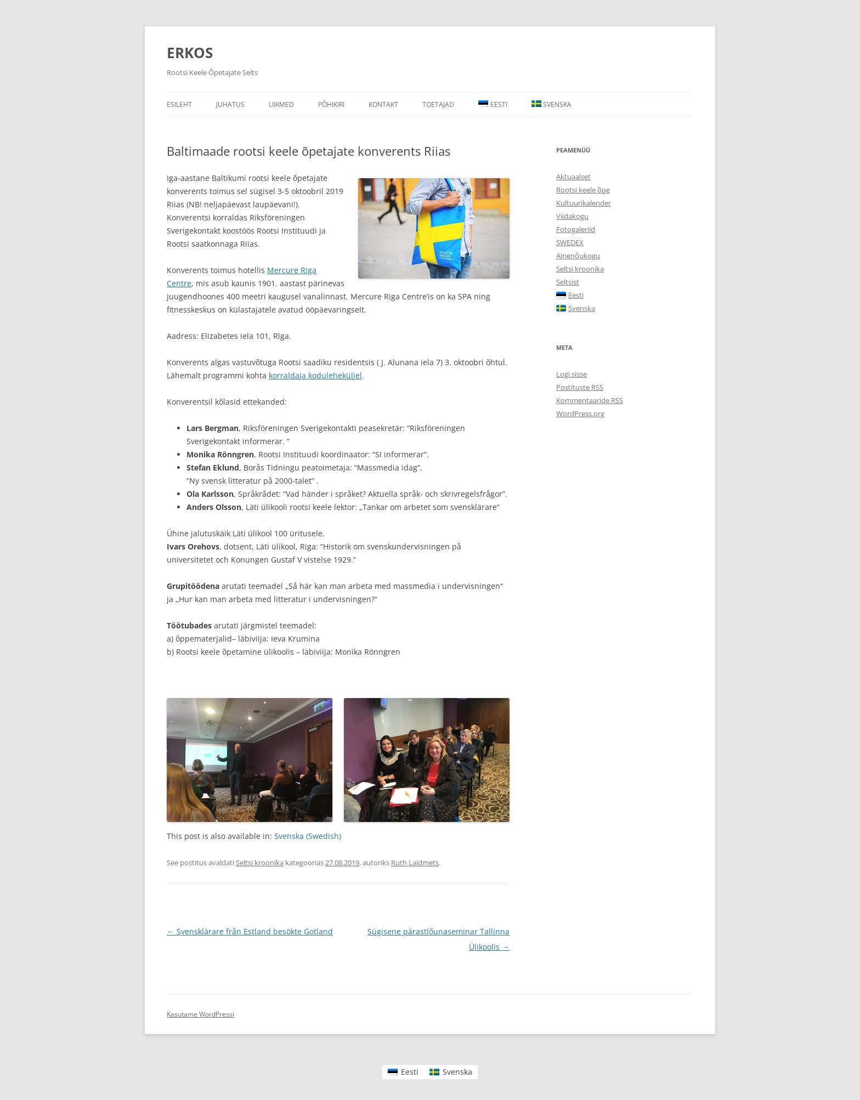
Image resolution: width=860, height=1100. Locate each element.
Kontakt (383, 104)
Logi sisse (571, 374)
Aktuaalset (573, 177)
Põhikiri (331, 104)
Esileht (179, 104)
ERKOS (190, 53)
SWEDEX (570, 242)
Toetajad (438, 104)
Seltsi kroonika (260, 862)
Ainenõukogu (578, 255)
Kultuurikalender (583, 203)
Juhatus (230, 104)
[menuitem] (492, 105)
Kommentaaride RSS (589, 400)
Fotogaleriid (575, 229)
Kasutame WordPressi (200, 1014)
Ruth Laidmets (415, 862)
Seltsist (567, 282)
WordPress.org (580, 413)
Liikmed (281, 104)
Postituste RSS (579, 387)
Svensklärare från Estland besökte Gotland (250, 931)
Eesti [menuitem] (409, 1072)
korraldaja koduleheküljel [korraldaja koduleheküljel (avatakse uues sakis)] (315, 375)
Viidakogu (572, 216)
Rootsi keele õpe (583, 190)
